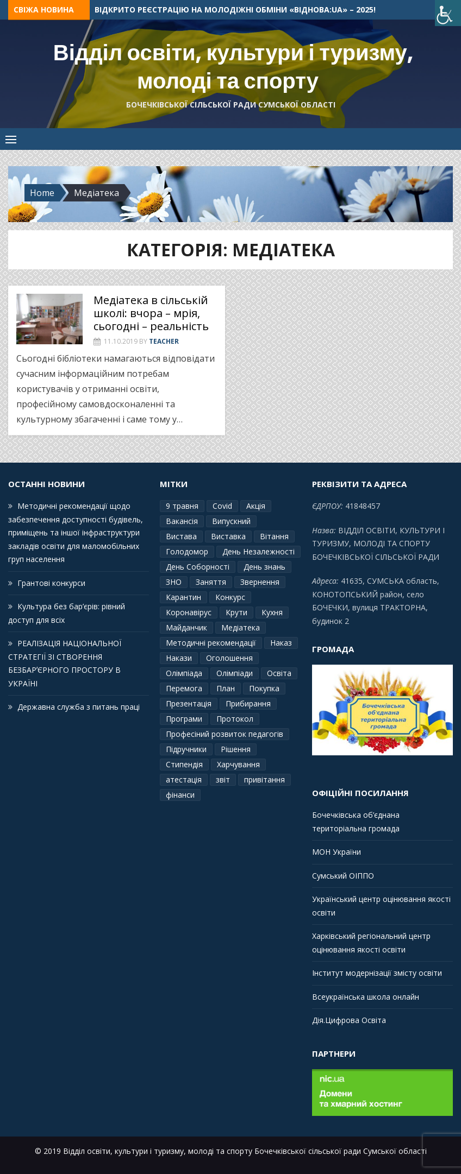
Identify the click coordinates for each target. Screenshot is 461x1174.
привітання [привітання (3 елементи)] (264, 779)
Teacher (164, 341)
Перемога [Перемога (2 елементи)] (184, 688)
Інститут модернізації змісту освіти (377, 973)
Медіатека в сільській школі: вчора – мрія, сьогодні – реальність (151, 313)
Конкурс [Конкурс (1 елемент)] (230, 597)
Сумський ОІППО (343, 875)
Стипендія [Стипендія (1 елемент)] (184, 764)
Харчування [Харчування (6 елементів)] (238, 764)
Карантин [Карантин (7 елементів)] (183, 597)
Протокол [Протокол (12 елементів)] (234, 719)
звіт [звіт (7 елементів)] (223, 779)
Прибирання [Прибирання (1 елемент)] (248, 703)
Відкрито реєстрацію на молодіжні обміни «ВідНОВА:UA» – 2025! (235, 9)
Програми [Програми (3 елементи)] (184, 719)
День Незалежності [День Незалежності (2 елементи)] (258, 551)
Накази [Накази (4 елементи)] (179, 658)
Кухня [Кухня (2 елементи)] (272, 612)
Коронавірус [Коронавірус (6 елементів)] (188, 612)
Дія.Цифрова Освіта (349, 1020)
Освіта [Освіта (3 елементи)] (279, 673)
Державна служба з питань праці (78, 707)
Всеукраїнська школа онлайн (365, 997)
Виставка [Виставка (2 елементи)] (228, 536)
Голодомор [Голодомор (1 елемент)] (187, 551)
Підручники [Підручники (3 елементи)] (186, 749)
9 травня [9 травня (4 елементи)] (182, 506)
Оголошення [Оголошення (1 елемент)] (229, 658)
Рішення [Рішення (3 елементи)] (236, 749)
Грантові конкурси (51, 583)
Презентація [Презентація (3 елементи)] (188, 703)
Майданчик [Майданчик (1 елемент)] (186, 627)
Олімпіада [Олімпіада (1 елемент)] (184, 673)
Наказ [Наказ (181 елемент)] (281, 643)
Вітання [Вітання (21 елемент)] (274, 536)
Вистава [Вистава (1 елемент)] (181, 536)
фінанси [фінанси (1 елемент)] (180, 795)
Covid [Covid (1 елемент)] (222, 506)
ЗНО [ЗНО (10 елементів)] (174, 582)
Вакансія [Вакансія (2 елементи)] (182, 521)
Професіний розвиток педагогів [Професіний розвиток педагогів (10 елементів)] (224, 734)
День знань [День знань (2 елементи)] (264, 566)
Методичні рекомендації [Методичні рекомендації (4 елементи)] (211, 643)
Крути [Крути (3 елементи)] (236, 612)
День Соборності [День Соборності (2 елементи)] (197, 566)
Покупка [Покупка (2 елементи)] (264, 688)
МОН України (336, 852)
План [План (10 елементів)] (225, 688)
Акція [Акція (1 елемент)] (255, 506)
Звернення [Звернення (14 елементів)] (259, 582)
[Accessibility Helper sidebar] (448, 13)
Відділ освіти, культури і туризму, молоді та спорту (233, 66)
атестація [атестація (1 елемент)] (184, 779)
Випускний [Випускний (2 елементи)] (231, 521)
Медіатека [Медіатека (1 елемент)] (240, 627)
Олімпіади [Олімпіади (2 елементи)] (234, 673)
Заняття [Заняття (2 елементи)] (211, 582)
